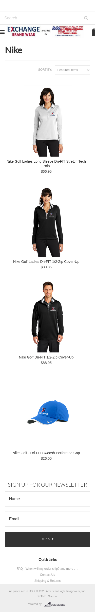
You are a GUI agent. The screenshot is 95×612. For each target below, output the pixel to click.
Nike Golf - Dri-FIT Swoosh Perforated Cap (46, 453)
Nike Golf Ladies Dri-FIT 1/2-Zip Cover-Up (46, 262)
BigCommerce (56, 604)
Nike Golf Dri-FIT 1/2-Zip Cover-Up (46, 357)
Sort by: (45, 69)
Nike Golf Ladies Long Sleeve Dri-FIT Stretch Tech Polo (46, 163)
